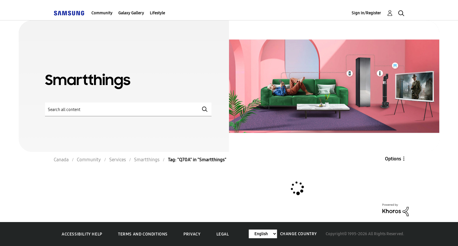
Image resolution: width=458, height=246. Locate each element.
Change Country (298, 233)
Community (101, 13)
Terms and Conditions (143, 234)
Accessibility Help (82, 234)
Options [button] (393, 159)
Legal (222, 234)
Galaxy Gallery (131, 13)
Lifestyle (157, 13)
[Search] (128, 109)
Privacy (191, 234)
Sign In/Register (366, 13)
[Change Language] (263, 233)
